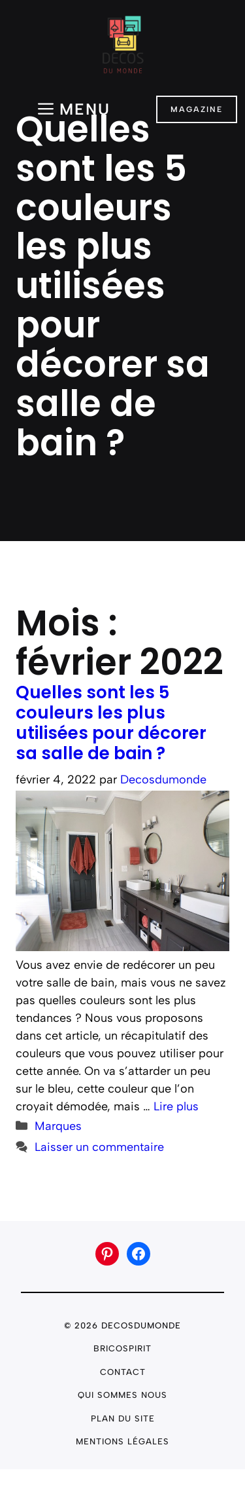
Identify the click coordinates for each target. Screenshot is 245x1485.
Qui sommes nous (122, 1395)
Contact (123, 1372)
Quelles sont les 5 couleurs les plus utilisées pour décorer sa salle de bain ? (111, 722)
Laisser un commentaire (99, 1147)
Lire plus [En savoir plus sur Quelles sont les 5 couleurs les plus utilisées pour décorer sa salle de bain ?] (176, 1106)
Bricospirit (122, 1348)
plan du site (123, 1418)
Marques (58, 1126)
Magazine (197, 109)
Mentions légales (122, 1441)
